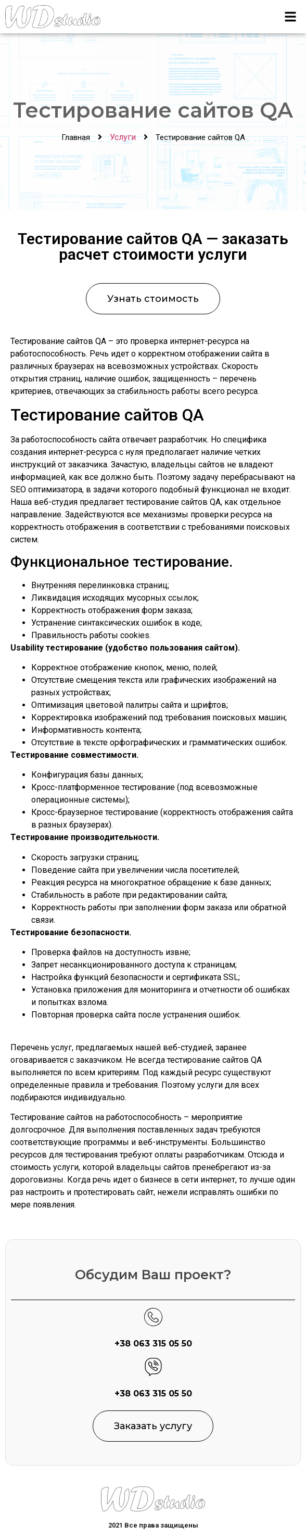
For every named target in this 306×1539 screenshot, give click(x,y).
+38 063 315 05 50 (153, 1344)
